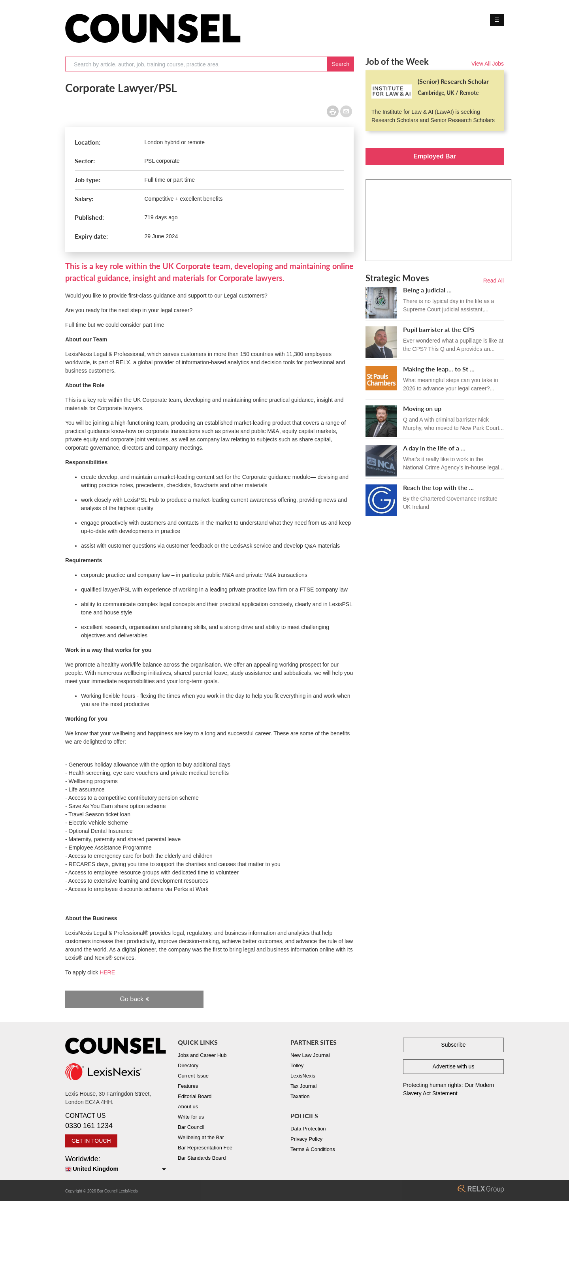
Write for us (191, 1117)
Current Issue (193, 1076)
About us (188, 1107)
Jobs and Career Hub (202, 1055)
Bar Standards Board (202, 1158)
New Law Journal (310, 1055)
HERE (108, 972)
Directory (188, 1065)
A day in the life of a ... (434, 448)
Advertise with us (454, 1066)
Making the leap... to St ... (439, 369)
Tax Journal (303, 1086)
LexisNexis (302, 1076)
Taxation (299, 1096)
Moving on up (422, 408)
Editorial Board (194, 1096)
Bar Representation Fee (205, 1148)
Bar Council (191, 1127)
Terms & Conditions (312, 1149)
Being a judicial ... (427, 290)
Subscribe (453, 1045)
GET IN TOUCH (91, 1141)
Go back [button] (134, 999)
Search (340, 64)
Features (188, 1086)
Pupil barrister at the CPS (439, 329)
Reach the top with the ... (438, 487)
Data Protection (308, 1129)
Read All (493, 280)
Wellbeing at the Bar (201, 1137)
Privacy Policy (306, 1139)
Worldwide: (115, 1164)
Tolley (296, 1065)
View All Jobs (487, 63)
